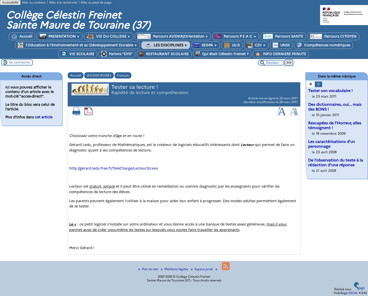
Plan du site (148, 269)
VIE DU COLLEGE (108, 36)
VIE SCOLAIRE (77, 53)
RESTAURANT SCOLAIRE (164, 53)
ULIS (232, 45)
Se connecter (19, 62)
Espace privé (202, 269)
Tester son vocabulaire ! (330, 90)
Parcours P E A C (235, 36)
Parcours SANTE (283, 36)
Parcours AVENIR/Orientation (172, 36)
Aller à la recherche (63, 2)
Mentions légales (175, 269)
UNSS (281, 45)
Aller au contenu (34, 2)
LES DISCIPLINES (165, 45)
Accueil (22, 36)
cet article (43, 117)
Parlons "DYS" (117, 53)
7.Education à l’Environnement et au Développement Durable (77, 45)
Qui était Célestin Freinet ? (222, 53)
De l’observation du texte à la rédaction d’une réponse (335, 162)
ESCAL (353, 293)
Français (123, 75)
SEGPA (205, 45)
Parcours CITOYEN (333, 36)
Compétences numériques (323, 45)
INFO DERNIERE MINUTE (280, 53)
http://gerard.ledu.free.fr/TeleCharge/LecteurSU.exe (113, 168)
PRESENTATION (59, 36)
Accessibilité (10, 2)
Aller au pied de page (96, 2)
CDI (256, 45)
